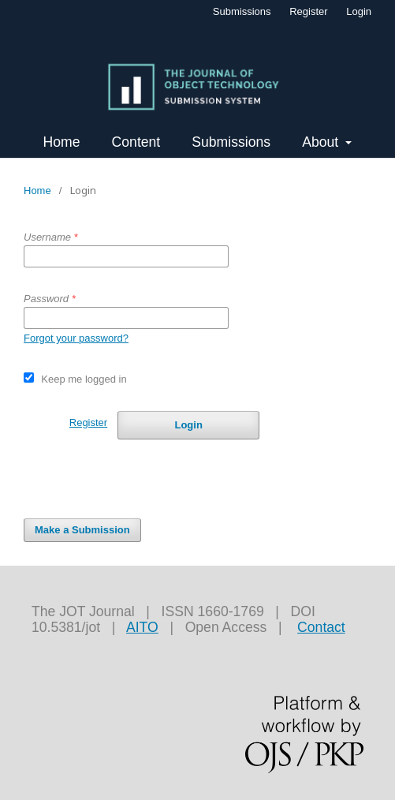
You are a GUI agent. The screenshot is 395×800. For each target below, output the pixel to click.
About (322, 142)
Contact (321, 627)
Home (61, 142)
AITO (142, 627)
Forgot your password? (76, 338)
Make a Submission (82, 530)
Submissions (231, 142)
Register (308, 11)
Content (136, 142)
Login (358, 11)
